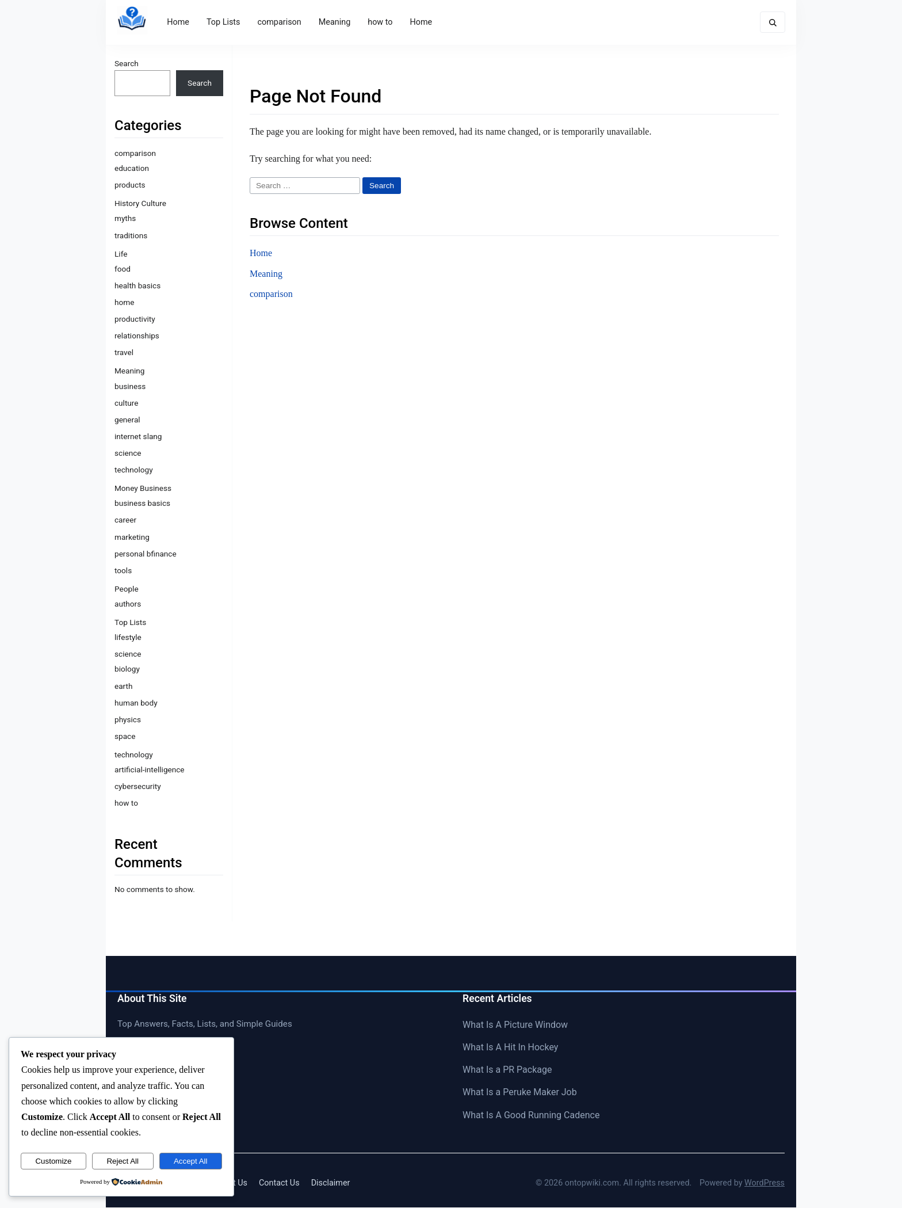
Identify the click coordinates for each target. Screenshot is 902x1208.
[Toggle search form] (772, 22)
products (130, 185)
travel (123, 352)
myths (125, 218)
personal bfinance (145, 553)
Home (178, 22)
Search (126, 63)
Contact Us (279, 1183)
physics (127, 719)
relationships (136, 336)
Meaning (335, 22)
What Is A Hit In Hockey (510, 1047)
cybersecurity (137, 786)
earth (123, 686)
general (127, 419)
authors (127, 603)
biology (127, 669)
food (122, 268)
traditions (130, 235)
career (125, 520)
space (124, 736)
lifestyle (128, 637)
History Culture (140, 203)
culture (126, 402)
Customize (53, 1161)
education (131, 168)
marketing (132, 537)
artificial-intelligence (149, 770)
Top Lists (224, 22)
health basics (137, 285)
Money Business (142, 488)
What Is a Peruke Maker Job (520, 1092)
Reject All (122, 1161)
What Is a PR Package (507, 1070)
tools (123, 570)
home (124, 302)
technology (133, 470)
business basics (142, 503)
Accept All (191, 1161)
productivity (134, 319)
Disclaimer (330, 1183)
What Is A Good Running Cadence (531, 1115)
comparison (279, 22)
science (127, 453)
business (130, 386)
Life (120, 253)
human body (136, 702)
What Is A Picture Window (515, 1024)
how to (380, 22)
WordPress (764, 1183)
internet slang (138, 436)
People (126, 588)
